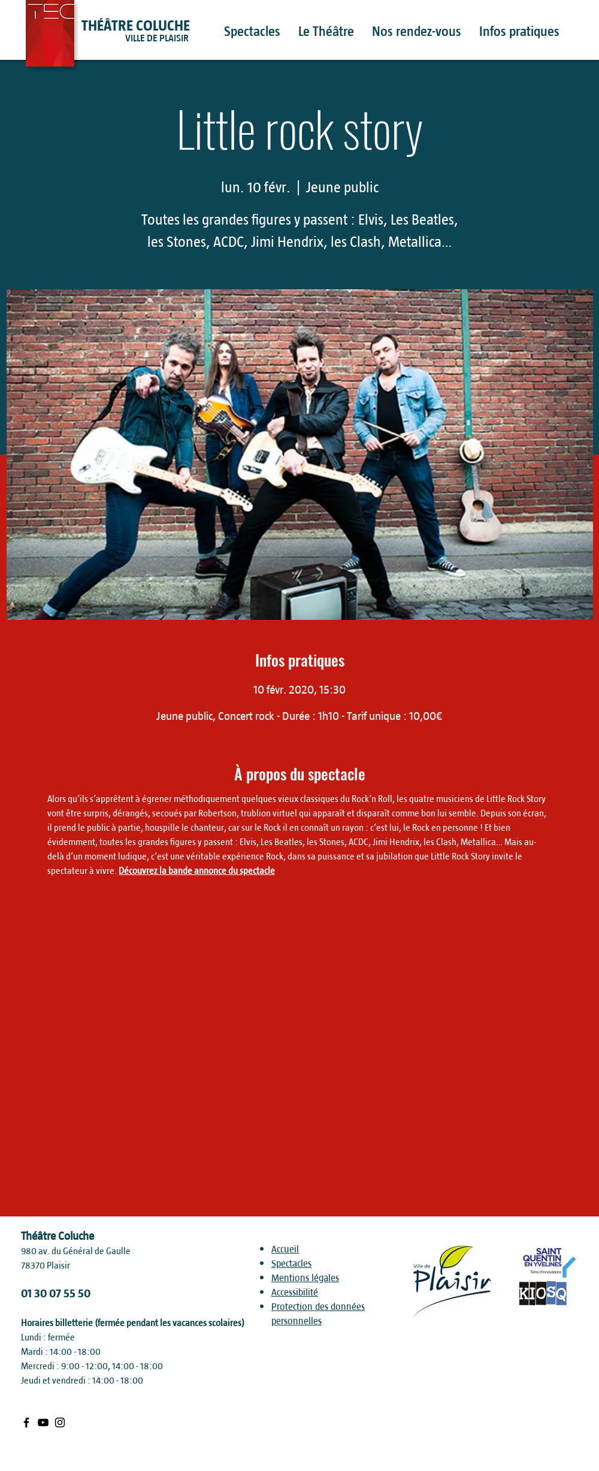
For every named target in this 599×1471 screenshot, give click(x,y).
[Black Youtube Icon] (43, 1422)
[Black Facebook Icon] (26, 1422)
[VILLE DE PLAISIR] (179, 38)
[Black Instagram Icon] (59, 1422)
